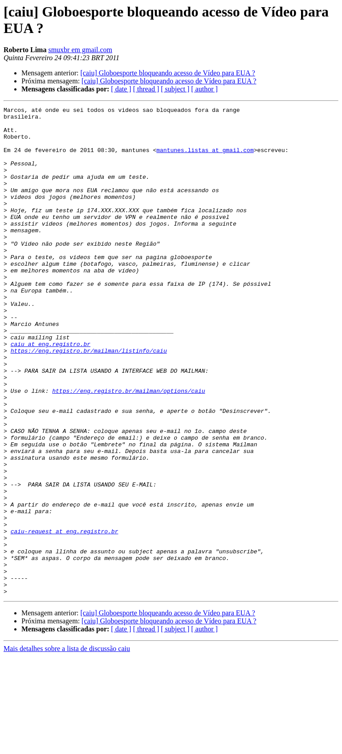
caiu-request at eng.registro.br (64, 617)
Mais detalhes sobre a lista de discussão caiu (67, 746)
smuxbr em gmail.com (80, 50)
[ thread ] (146, 89)
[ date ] (121, 89)
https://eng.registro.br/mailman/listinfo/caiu (89, 400)
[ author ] (204, 89)
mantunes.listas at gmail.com (204, 159)
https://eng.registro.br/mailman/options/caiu (128, 448)
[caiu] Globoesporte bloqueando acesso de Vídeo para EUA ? (167, 73)
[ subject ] (175, 89)
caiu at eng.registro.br (50, 392)
